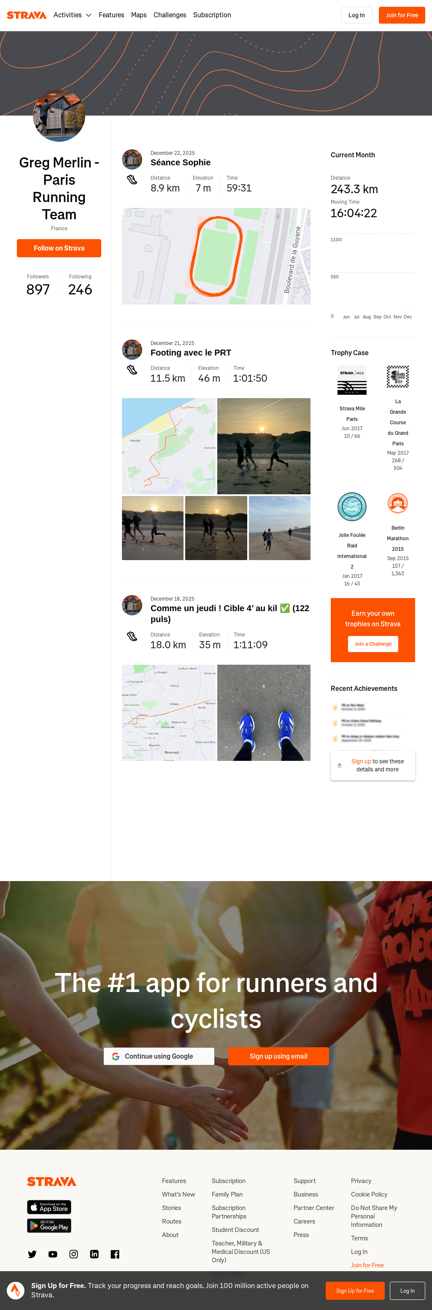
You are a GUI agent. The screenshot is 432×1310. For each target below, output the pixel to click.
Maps (139, 15)
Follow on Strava (59, 248)
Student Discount (235, 1230)
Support (305, 1181)
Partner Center (314, 1208)
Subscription (212, 15)
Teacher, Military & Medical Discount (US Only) (241, 1251)
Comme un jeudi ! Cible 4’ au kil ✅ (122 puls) (230, 614)
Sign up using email (279, 1056)
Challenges (170, 15)
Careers (304, 1221)
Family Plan (227, 1194)
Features (111, 15)
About (170, 1235)
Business (306, 1194)
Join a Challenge (373, 644)
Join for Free (402, 15)
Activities (73, 15)
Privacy (361, 1181)
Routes (171, 1221)
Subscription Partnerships (229, 1212)
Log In (356, 15)
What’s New (178, 1194)
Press (301, 1235)
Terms (359, 1238)
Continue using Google (152, 1056)
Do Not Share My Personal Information (374, 1216)
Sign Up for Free (355, 1290)
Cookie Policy (369, 1194)
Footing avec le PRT (191, 352)
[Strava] (27, 15)
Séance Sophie (181, 162)
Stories (171, 1208)
